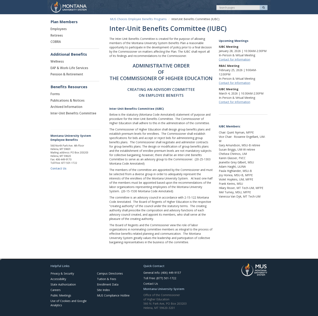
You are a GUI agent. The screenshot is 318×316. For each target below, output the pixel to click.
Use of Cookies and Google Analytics (68, 303)
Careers (55, 290)
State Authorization (63, 284)
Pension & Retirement (66, 74)
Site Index (103, 290)
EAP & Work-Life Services (69, 68)
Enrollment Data (107, 284)
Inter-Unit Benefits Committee (73, 113)
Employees (58, 29)
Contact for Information (234, 59)
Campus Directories (110, 273)
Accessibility (58, 279)
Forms (55, 94)
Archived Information (66, 107)
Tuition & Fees (106, 279)
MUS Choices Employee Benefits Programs (138, 19)
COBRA (55, 42)
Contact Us (58, 168)
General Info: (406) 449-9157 (162, 273)
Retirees (56, 35)
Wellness (57, 61)
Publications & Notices (67, 100)
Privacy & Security (62, 273)
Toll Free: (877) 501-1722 (159, 278)
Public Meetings (60, 295)
